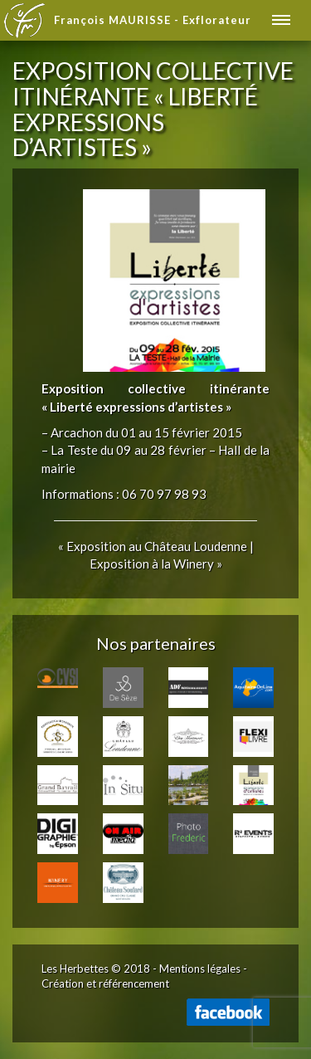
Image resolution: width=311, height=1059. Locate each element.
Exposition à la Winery (152, 563)
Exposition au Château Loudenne (156, 546)
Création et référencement (105, 983)
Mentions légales (200, 968)
